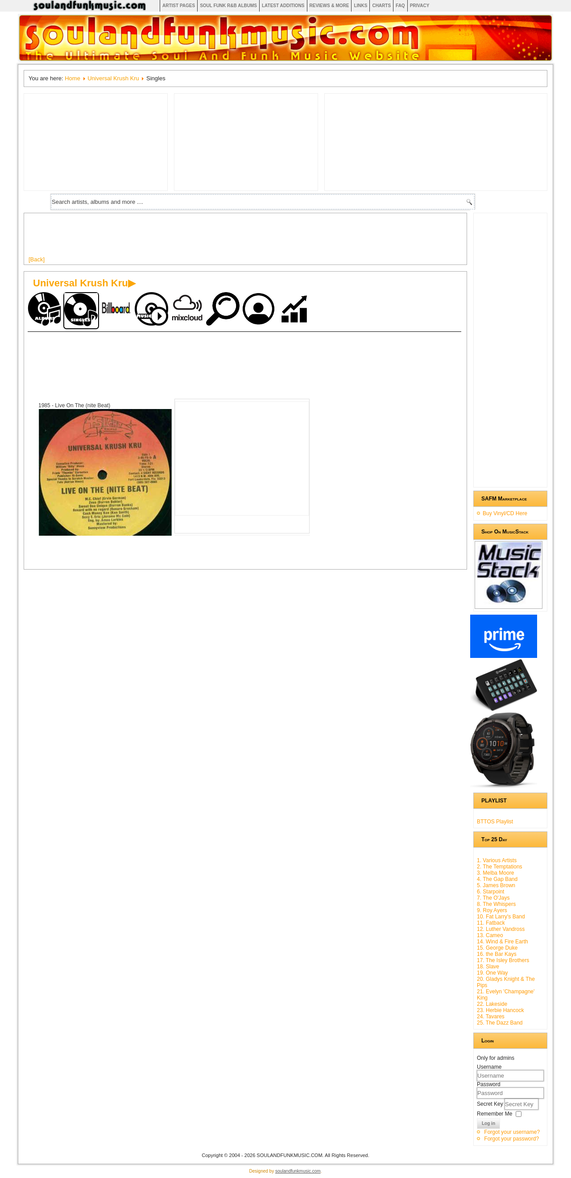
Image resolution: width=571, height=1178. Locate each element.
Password (489, 1084)
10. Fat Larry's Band (501, 916)
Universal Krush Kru (113, 78)
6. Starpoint (490, 892)
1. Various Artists (497, 860)
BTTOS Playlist (495, 821)
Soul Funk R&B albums (228, 5)
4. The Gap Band (497, 879)
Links (360, 5)
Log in (488, 1123)
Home (72, 78)
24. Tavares (491, 1016)
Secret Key (491, 1104)
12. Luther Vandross (501, 929)
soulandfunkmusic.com (298, 1171)
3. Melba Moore (495, 873)
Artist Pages (178, 5)
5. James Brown (496, 885)
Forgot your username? (512, 1132)
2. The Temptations (499, 867)
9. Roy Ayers (492, 910)
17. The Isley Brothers (503, 960)
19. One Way (492, 973)
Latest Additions (283, 5)
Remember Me (494, 1114)
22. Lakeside (492, 1004)
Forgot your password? (511, 1139)
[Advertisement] (191, 238)
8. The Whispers (496, 904)
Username (489, 1067)
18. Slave (488, 966)
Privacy (420, 5)
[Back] (37, 259)
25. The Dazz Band (500, 1023)
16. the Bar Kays (497, 954)
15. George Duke (497, 948)
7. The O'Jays (493, 898)
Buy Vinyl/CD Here (505, 513)
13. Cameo (490, 935)
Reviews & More (329, 5)
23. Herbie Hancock (500, 1010)
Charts (381, 5)
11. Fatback (491, 923)
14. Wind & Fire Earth (502, 941)
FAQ (400, 5)
